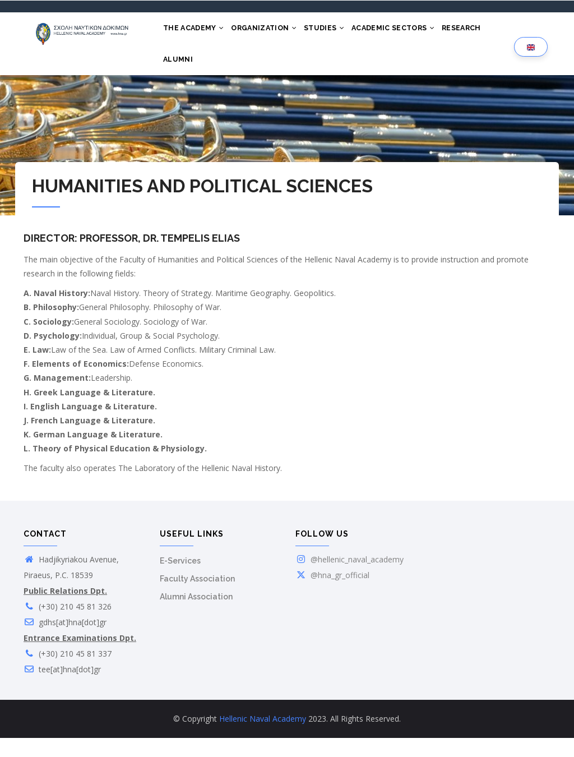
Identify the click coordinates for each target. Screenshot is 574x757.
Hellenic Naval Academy (262, 737)
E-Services (180, 579)
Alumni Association (196, 615)
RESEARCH (483, 32)
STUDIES (336, 32)
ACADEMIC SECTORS (410, 32)
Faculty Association (197, 597)
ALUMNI (180, 74)
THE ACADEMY (196, 32)
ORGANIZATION (271, 32)
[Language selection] (531, 57)
